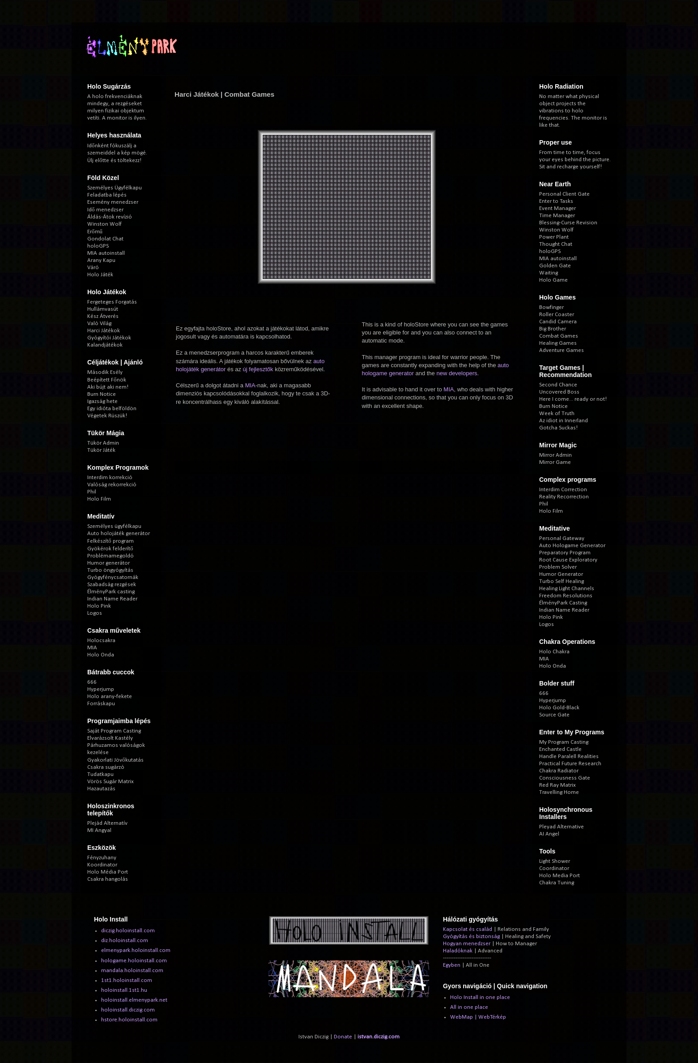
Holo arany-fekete (109, 696)
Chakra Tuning (556, 883)
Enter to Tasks (556, 201)
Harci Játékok (103, 331)
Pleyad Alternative (561, 827)
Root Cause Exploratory (568, 560)
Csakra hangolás (107, 879)
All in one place (469, 1007)
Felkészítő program (110, 541)
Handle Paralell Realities (569, 756)
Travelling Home (559, 792)
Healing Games (558, 343)
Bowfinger (551, 307)
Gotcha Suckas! (558, 428)
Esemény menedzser (112, 202)
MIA (250, 385)
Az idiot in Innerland (563, 421)
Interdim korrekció (109, 477)
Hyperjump (100, 689)
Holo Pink (99, 606)
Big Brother (552, 329)
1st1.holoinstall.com (126, 980)
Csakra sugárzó (105, 767)
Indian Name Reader (112, 599)
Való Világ (99, 323)
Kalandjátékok (105, 345)
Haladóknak (457, 951)
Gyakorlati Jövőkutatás (115, 760)
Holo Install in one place (480, 997)
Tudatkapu (100, 774)
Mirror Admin (555, 455)
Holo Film (99, 499)
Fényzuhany (101, 858)
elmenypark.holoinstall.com (135, 950)
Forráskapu (101, 704)
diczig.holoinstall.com (128, 931)
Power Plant (554, 237)
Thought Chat (555, 244)
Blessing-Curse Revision (568, 223)
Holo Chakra (554, 652)
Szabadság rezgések (111, 584)
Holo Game (553, 280)
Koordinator (102, 865)
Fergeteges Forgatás (112, 302)
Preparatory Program (565, 553)
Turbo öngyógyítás (110, 570)
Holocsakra (101, 640)
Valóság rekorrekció (111, 485)
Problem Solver (558, 567)
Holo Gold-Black (559, 708)
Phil (91, 492)
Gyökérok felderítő (110, 549)
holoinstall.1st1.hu (124, 990)
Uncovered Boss (559, 392)
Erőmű (94, 232)
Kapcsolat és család (467, 929)
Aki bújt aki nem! (107, 387)
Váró (93, 267)
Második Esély (105, 372)
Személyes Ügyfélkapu (114, 188)
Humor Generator (561, 574)
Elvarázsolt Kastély (110, 738)
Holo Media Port (559, 876)
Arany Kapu (101, 260)
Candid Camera (558, 322)
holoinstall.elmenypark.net (134, 1000)
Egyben (451, 965)
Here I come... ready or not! (573, 399)
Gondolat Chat (105, 239)
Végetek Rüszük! (107, 416)
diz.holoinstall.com (124, 940)
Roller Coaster (556, 314)
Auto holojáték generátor (118, 533)
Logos (94, 613)
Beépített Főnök (106, 380)
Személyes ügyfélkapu (114, 526)
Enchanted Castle (560, 749)
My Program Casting (563, 742)
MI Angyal (99, 830)
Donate (343, 1037)
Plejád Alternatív (107, 823)
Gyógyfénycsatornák (112, 577)
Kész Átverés (103, 316)
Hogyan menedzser (466, 944)
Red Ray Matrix (557, 785)
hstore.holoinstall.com (129, 1020)
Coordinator (554, 868)
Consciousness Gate (564, 778)
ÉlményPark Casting (563, 603)
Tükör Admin (103, 443)
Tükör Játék (101, 450)
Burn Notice (101, 394)
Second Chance (558, 385)
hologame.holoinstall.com (134, 961)
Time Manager (557, 216)
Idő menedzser (105, 210)
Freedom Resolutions (565, 596)
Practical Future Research (570, 764)
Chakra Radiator (559, 771)
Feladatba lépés (107, 195)
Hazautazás (101, 789)
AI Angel (549, 834)
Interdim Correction (563, 490)
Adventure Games (561, 350)
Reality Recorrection (564, 497)
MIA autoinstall (106, 253)
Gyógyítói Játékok (109, 338)
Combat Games (558, 336)
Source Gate (554, 715)
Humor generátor (108, 563)
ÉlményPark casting (111, 592)
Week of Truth (557, 413)
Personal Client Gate (564, 194)
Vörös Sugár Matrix (110, 781)
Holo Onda (100, 655)
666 (92, 682)
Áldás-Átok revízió (109, 217)
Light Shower (554, 861)
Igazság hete (102, 401)
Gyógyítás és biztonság (471, 936)
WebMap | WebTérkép (478, 1017)
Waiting (548, 273)
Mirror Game (555, 462)
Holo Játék (100, 275)
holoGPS (98, 246)
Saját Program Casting (114, 731)
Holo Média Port (107, 872)
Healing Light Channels (566, 589)
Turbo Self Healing (561, 581)
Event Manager (557, 208)
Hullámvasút (102, 309)
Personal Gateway (561, 538)
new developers (456, 373)
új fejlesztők (258, 369)
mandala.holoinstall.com (132, 970)
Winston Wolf (104, 224)
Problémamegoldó (110, 556)
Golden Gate (555, 266)
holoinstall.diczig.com (128, 1010)
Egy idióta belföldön (111, 408)
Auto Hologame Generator (572, 546)
